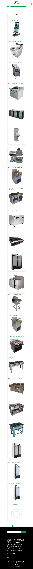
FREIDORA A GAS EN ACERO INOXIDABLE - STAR (15, 167)
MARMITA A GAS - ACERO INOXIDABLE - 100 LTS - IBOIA (16, 41)
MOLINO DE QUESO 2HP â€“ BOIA (13, 146)
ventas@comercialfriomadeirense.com (16, 550)
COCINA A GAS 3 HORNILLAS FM (13, 357)
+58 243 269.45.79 (12, 542)
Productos (12, 11)
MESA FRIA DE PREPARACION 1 (13, 504)
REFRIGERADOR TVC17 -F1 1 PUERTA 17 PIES (15, 483)
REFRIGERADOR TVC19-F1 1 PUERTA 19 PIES (15, 462)
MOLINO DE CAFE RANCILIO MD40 (13, 20)
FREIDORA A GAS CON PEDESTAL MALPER (14, 294)
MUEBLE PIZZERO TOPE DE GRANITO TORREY (15, 273)
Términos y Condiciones (10, 556)
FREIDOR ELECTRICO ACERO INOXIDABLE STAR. (15, 315)
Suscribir (23, 531)
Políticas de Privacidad (10, 557)
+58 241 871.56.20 (12, 548)
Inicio (8, 11)
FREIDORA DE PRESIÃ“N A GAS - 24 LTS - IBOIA (15, 62)
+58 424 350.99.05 (18, 542)
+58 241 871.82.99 (18, 548)
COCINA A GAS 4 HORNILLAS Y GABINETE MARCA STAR (16, 336)
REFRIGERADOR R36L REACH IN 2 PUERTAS (14, 441)
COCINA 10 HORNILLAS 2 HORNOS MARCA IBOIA (15, 378)
